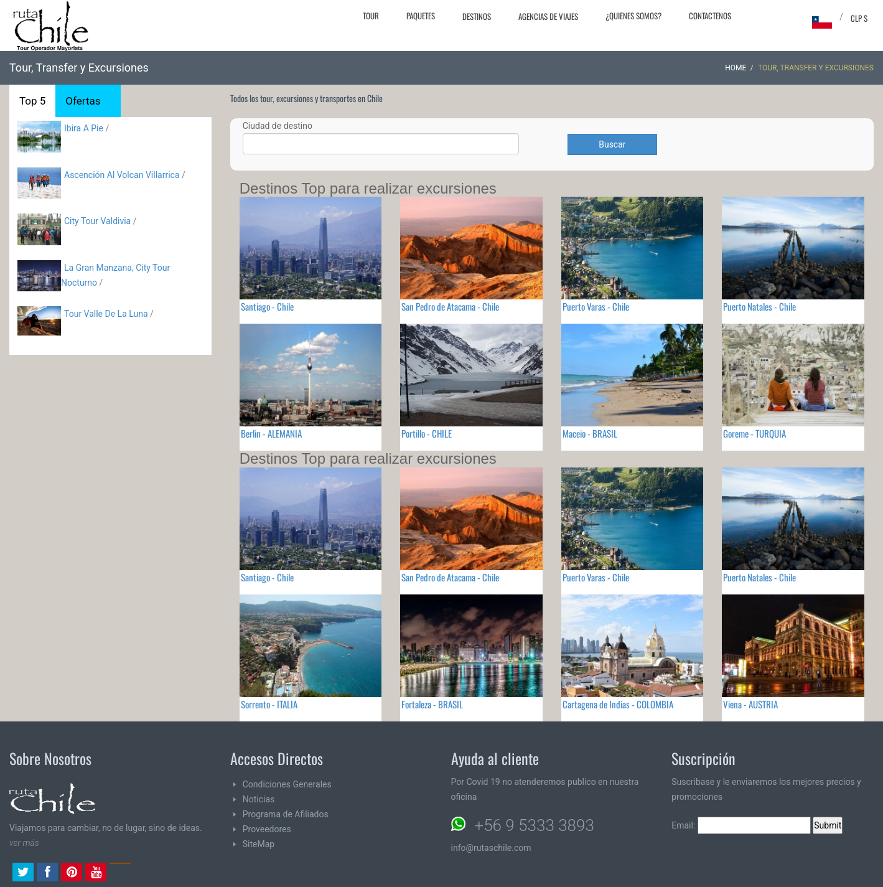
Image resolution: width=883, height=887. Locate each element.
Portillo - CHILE (426, 433)
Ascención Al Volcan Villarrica (122, 175)
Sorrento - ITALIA (269, 704)
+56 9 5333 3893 (534, 825)
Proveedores (267, 829)
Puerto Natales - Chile (759, 306)
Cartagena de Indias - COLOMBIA (618, 704)
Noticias (259, 799)
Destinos (476, 16)
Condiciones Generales (287, 784)
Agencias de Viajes (548, 16)
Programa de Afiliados (286, 814)
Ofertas (82, 101)
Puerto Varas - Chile (596, 306)
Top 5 (32, 101)
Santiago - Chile (267, 306)
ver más (24, 843)
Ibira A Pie (83, 128)
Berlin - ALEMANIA (271, 433)
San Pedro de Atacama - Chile (450, 306)
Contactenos (710, 15)
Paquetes (420, 15)
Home (735, 67)
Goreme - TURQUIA (754, 433)
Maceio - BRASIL (590, 433)
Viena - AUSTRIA (750, 704)
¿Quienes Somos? (633, 15)
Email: (741, 825)
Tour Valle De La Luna (106, 314)
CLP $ (859, 18)
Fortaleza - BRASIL (432, 704)
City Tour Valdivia (97, 221)
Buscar (612, 144)
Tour (371, 15)
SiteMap (258, 844)
